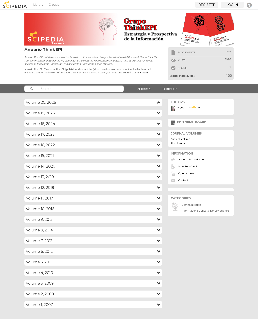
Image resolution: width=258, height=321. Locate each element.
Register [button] (207, 5)
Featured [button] (170, 88)
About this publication (191, 159)
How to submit (187, 166)
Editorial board (188, 122)
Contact (183, 180)
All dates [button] (144, 88)
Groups (54, 5)
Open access (186, 173)
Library (38, 5)
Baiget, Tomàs (184, 107)
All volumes (178, 143)
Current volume (180, 139)
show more (141, 72)
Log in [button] (232, 5)
